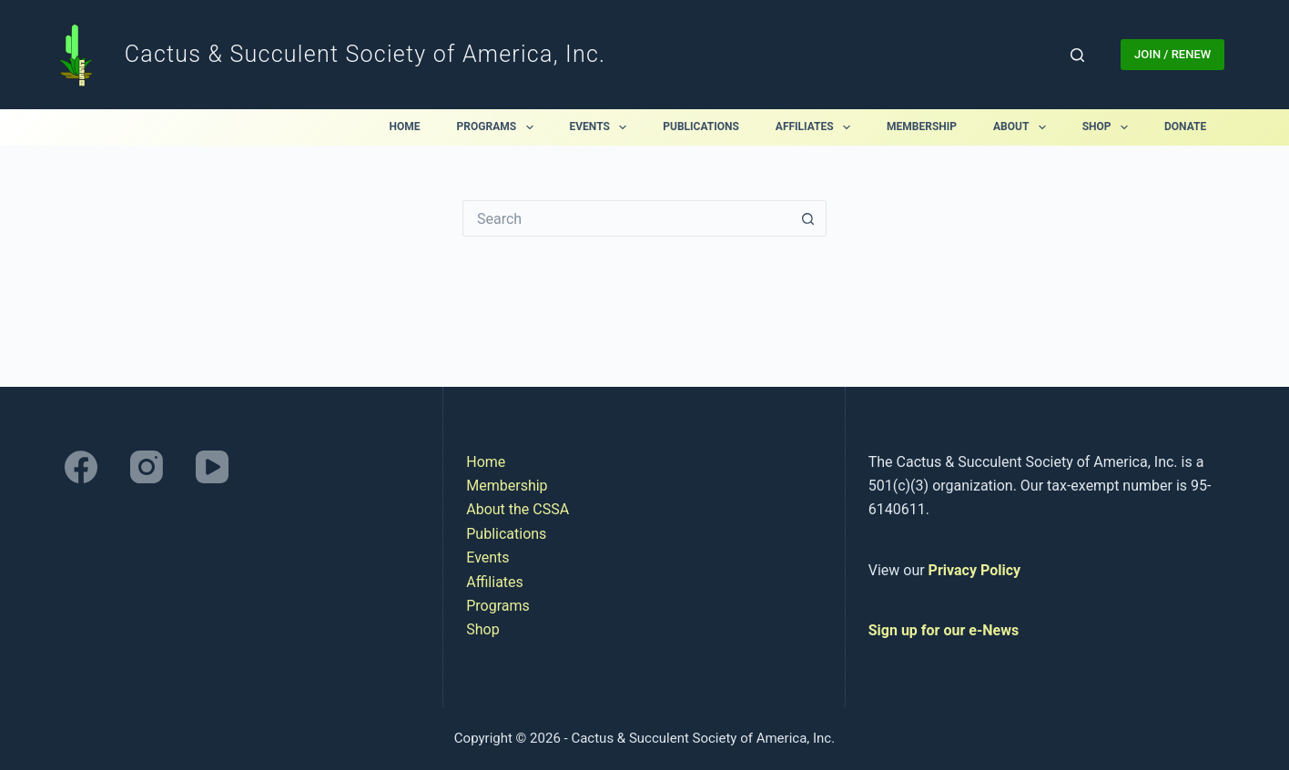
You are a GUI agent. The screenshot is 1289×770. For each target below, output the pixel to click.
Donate (1185, 126)
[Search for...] (626, 218)
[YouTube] (212, 467)
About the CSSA (517, 509)
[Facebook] (81, 467)
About (1023, 127)
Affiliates (817, 127)
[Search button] (808, 218)
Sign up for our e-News (943, 630)
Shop (1108, 127)
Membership (922, 126)
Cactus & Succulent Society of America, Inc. (365, 54)
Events (602, 127)
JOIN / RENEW (1172, 54)
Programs (499, 127)
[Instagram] (146, 467)
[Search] (1077, 55)
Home (405, 126)
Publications (701, 126)
